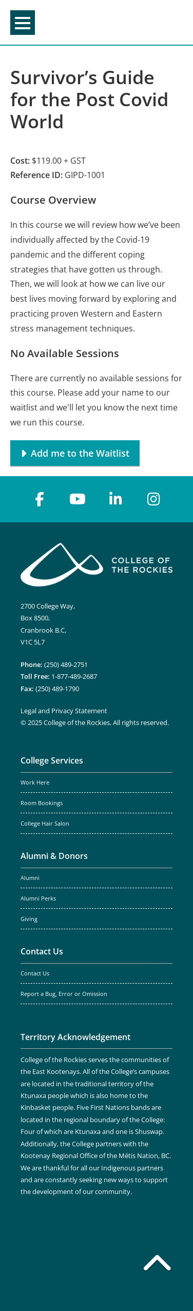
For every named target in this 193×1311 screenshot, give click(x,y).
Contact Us (42, 951)
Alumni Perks (38, 898)
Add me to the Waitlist (80, 453)
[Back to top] (157, 1264)
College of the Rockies (94, 22)
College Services (52, 760)
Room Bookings (42, 803)
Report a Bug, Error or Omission (64, 993)
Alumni (30, 878)
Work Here (35, 782)
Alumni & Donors (54, 856)
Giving (29, 919)
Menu (22, 23)
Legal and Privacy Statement (64, 710)
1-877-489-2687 (74, 676)
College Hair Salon (45, 823)
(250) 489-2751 (66, 664)
